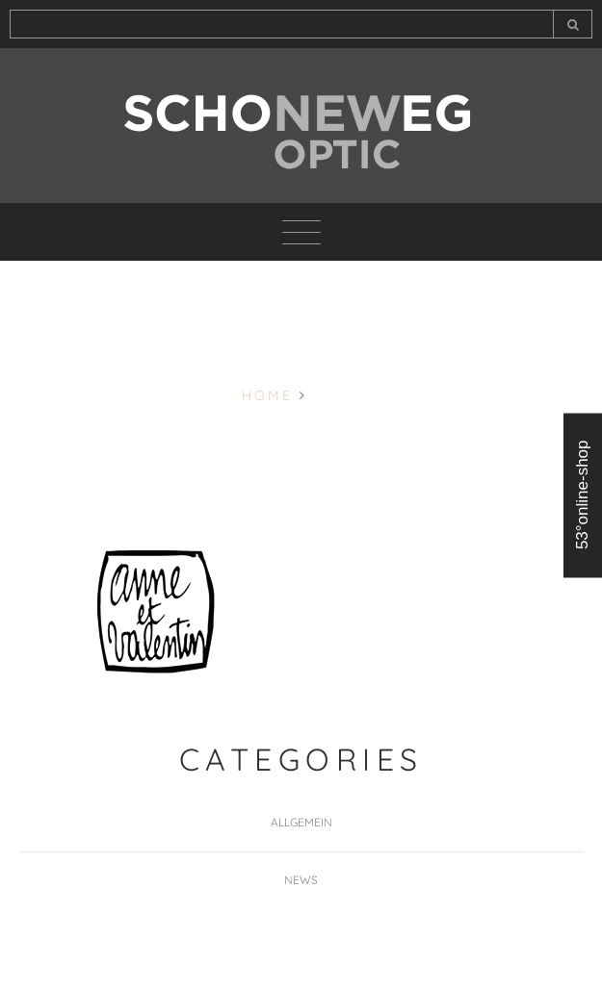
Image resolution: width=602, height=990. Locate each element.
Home (267, 395)
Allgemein (301, 822)
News (301, 880)
